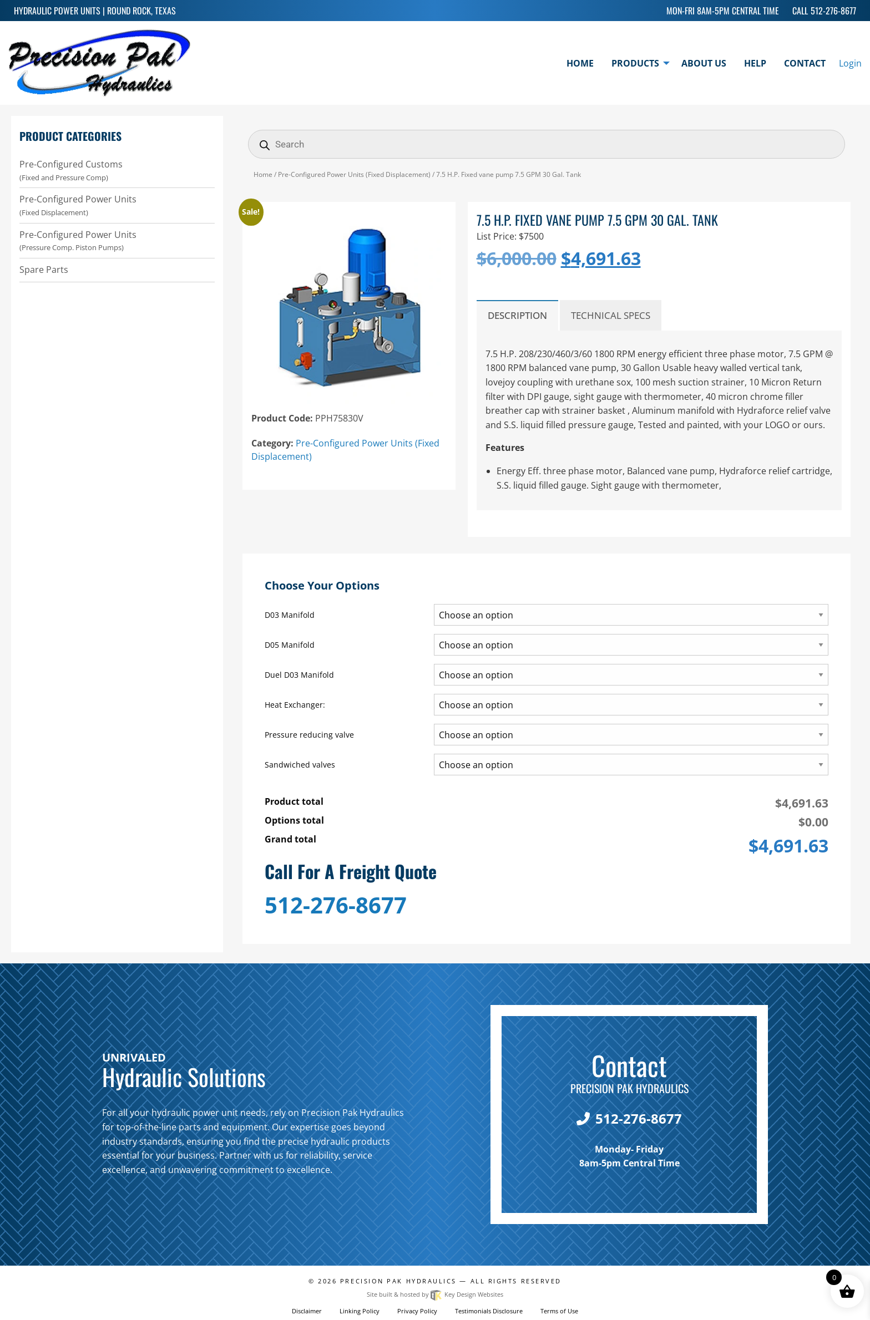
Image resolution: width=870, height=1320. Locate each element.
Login (850, 63)
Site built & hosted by (435, 1294)
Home (263, 174)
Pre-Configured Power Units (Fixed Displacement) (354, 174)
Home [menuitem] (580, 63)
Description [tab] (517, 315)
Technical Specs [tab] (610, 315)
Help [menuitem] (755, 63)
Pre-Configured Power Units (117, 205)
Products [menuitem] (635, 63)
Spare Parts (43, 269)
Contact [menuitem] (805, 63)
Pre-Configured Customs (117, 170)
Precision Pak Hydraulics (398, 1281)
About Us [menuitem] (703, 63)
